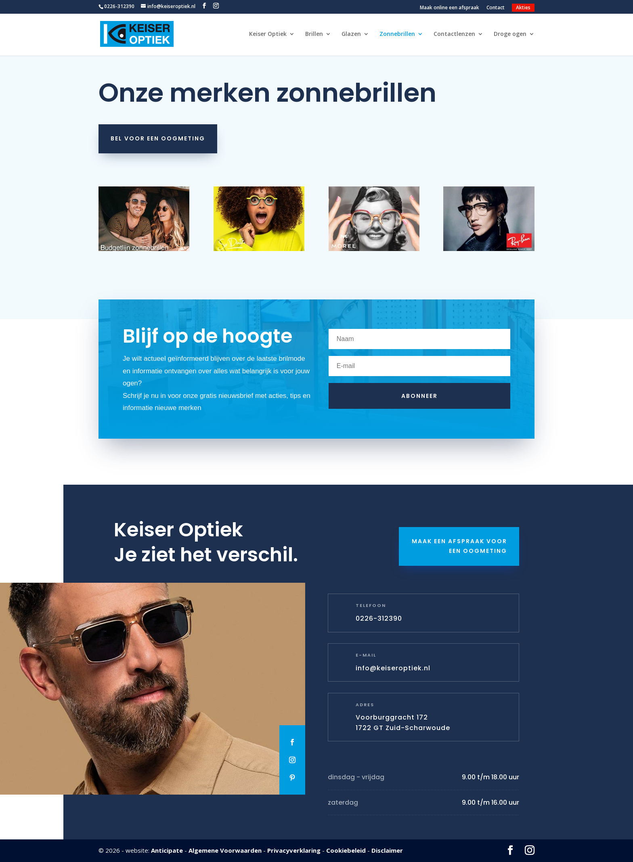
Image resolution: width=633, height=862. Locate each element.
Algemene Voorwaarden (225, 850)
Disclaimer (387, 850)
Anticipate (167, 850)
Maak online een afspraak (449, 8)
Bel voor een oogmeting (158, 138)
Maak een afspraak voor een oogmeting (459, 546)
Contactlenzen (454, 34)
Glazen (351, 34)
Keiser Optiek (268, 34)
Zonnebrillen (397, 34)
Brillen (314, 34)
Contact (495, 8)
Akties (523, 7)
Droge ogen (510, 34)
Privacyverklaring (294, 850)
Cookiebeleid (346, 850)
